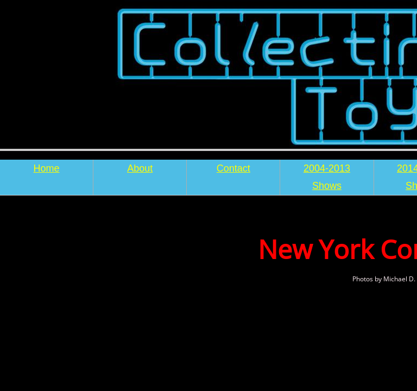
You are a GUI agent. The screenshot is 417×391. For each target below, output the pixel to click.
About (140, 168)
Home (47, 168)
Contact (233, 168)
